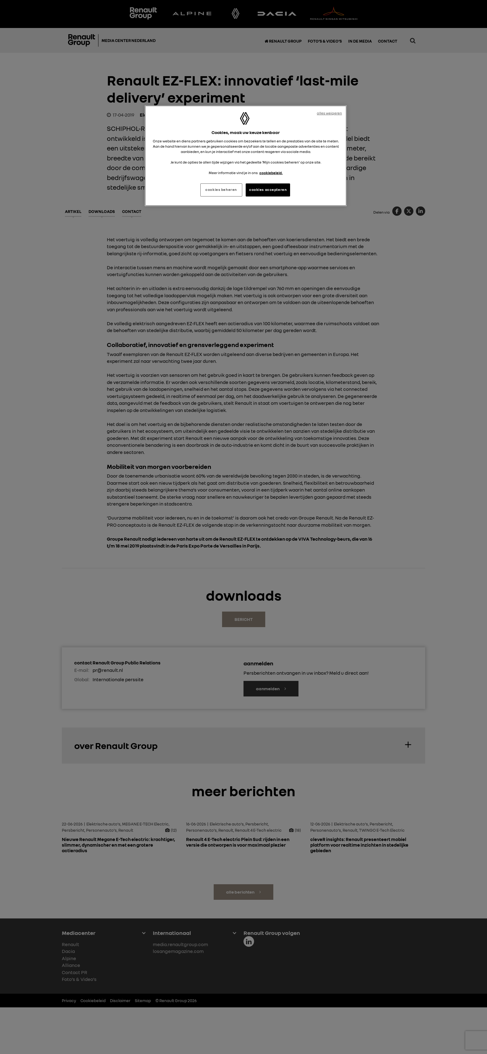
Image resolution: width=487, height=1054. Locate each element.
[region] (246, 155)
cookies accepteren (268, 189)
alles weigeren (329, 113)
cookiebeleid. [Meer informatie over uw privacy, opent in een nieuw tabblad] (271, 173)
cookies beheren (221, 189)
